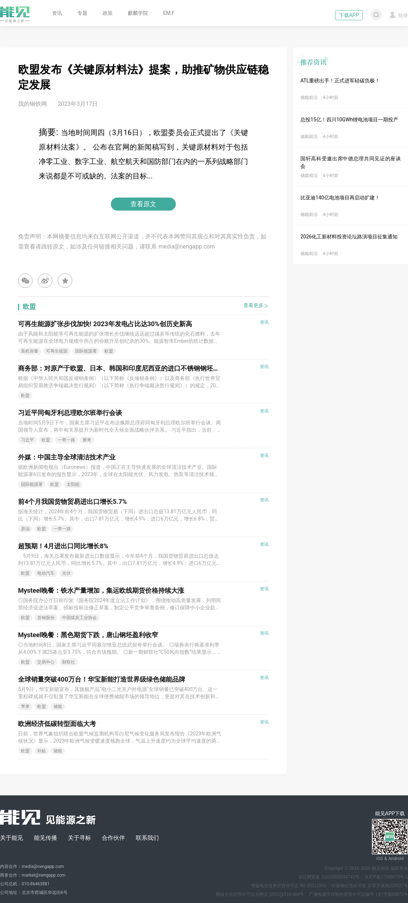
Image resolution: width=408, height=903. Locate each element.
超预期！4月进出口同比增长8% (63, 546)
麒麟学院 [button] (138, 13)
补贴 (41, 750)
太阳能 (72, 484)
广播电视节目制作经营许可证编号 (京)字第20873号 (358, 894)
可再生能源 (57, 351)
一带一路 (66, 439)
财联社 (68, 662)
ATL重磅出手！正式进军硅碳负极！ (340, 80)
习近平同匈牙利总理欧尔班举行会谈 (70, 412)
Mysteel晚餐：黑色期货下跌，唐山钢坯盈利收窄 (88, 635)
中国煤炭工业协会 (79, 617)
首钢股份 (46, 617)
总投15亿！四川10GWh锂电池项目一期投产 (349, 119)
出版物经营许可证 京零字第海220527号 (369, 885)
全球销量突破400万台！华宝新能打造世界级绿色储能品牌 (101, 679)
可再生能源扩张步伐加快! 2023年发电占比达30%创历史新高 (105, 324)
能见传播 (45, 837)
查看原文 (143, 204)
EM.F (169, 13)
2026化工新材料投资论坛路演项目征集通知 (349, 236)
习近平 (27, 439)
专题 (82, 13)
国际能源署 (86, 351)
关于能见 (11, 837)
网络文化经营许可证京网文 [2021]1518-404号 (260, 894)
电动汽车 (46, 573)
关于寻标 (79, 837)
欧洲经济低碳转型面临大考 (57, 723)
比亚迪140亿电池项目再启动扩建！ (340, 197)
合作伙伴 (113, 837)
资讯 (57, 13)
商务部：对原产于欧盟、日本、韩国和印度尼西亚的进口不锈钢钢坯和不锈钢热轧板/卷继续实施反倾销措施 (172, 368)
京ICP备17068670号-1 (386, 877)
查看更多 (256, 305)
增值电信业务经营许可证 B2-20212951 (288, 885)
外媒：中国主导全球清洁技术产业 (67, 457)
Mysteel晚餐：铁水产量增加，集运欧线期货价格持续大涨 (101, 590)
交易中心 (46, 662)
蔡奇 (87, 439)
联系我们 (147, 837)
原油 (25, 528)
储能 (57, 706)
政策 (108, 13)
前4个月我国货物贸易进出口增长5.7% (72, 501)
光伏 (66, 573)
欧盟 (108, 351)
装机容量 (29, 351)
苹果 (25, 706)
